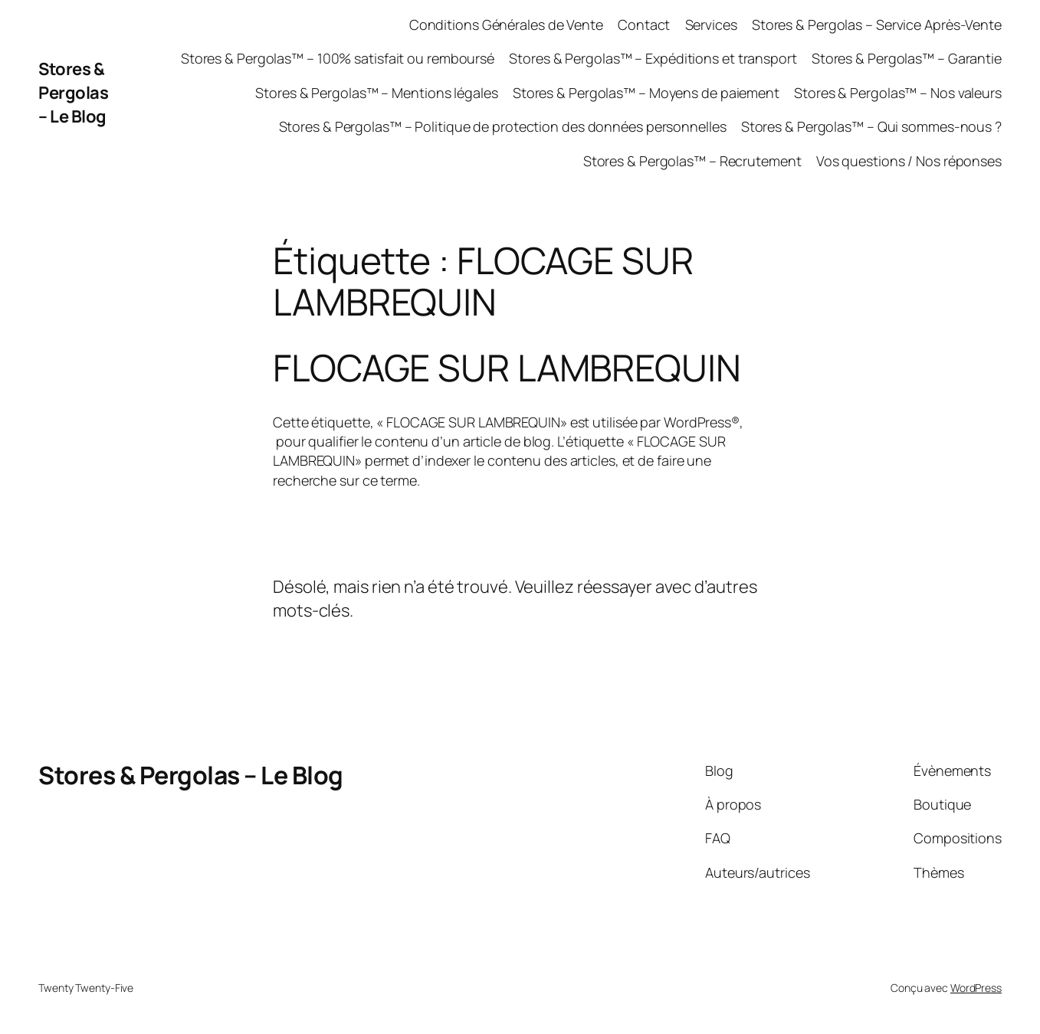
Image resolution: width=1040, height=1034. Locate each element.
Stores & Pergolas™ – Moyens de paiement (646, 92)
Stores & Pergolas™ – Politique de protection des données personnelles (503, 126)
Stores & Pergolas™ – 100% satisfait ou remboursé (337, 58)
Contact (644, 24)
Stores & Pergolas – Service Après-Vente (877, 24)
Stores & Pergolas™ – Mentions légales (376, 92)
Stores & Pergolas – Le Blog (73, 92)
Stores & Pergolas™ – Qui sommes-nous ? (871, 126)
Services (711, 24)
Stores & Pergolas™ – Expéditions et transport (653, 58)
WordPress (976, 987)
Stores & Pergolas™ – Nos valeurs (898, 92)
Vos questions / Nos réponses (909, 161)
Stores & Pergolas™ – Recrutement (692, 161)
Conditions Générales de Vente (506, 24)
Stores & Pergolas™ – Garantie (907, 58)
